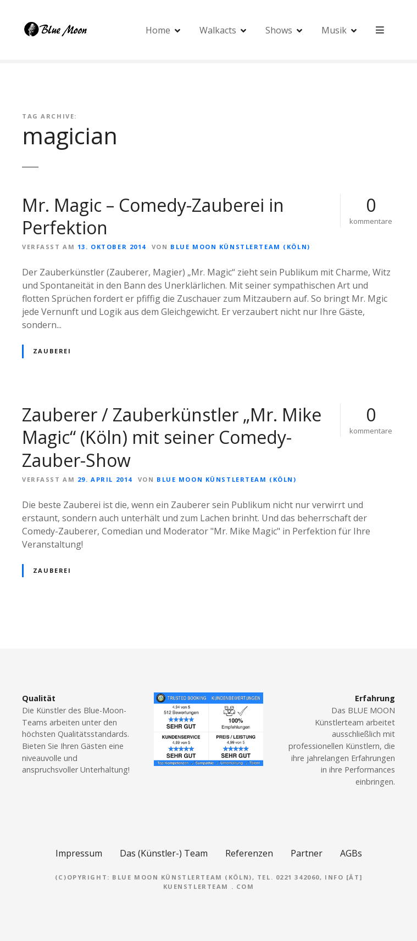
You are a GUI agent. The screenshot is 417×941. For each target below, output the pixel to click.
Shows (279, 30)
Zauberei (52, 351)
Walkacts (218, 30)
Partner (307, 853)
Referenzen (249, 853)
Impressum (78, 853)
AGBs (351, 853)
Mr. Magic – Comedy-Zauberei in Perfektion (153, 216)
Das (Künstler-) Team (164, 853)
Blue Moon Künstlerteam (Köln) (240, 247)
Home (158, 30)
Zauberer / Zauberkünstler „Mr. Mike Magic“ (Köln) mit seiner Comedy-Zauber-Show (171, 437)
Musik (334, 30)
